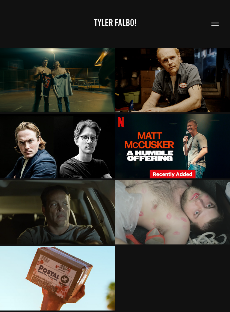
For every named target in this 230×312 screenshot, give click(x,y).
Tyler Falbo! (115, 22)
